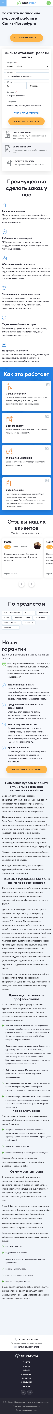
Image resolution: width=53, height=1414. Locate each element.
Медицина (29, 612)
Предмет (10, 72)
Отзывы (26, 1366)
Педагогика (43, 612)
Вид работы (11, 62)
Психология (40, 617)
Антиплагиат (26, 1374)
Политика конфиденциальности (26, 1406)
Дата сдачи (11, 92)
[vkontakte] (23, 1392)
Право (6, 617)
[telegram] (30, 1392)
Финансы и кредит (11, 622)
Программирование (22, 617)
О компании (26, 1382)
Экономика (28, 622)
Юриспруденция (10, 627)
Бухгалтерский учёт (12, 612)
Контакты (26, 1378)
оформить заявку (27, 38)
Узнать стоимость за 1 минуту (26, 769)
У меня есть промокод (26, 113)
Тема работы (12, 102)
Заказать (27, 1370)
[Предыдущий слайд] (22, 584)
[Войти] (48, 3)
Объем (9, 82)
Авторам (26, 1386)
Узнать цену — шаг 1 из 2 (26, 121)
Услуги (26, 1362)
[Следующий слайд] (32, 584)
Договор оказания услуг (26, 1410)
